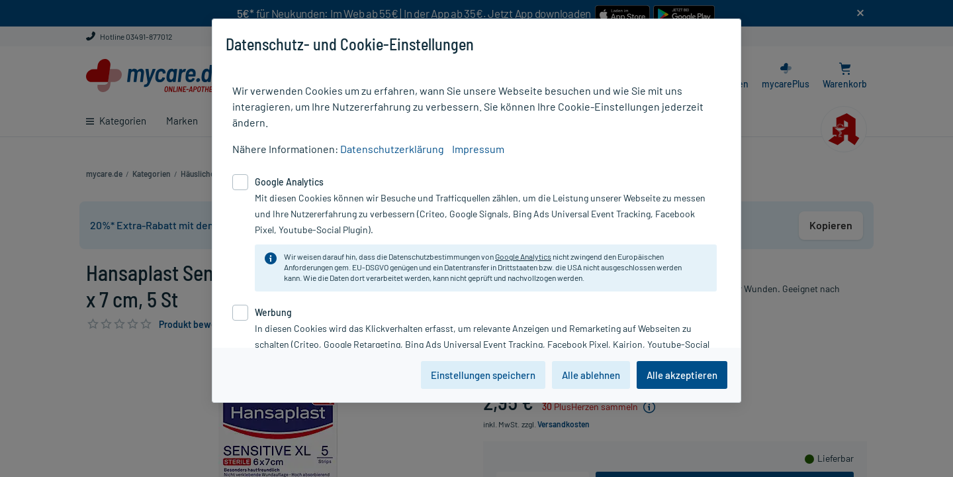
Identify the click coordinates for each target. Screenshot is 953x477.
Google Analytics (523, 256)
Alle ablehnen (591, 375)
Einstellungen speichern (483, 375)
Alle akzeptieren (682, 375)
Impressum (478, 148)
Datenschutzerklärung (392, 148)
